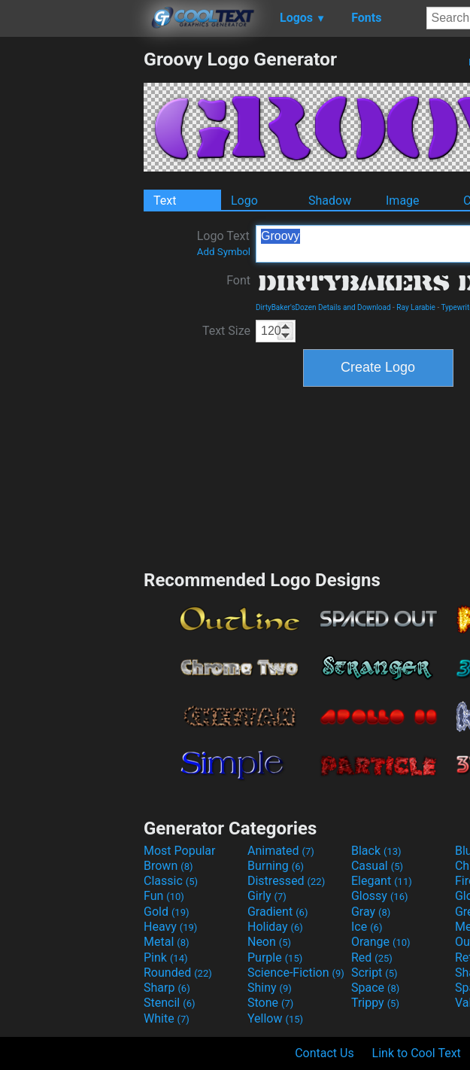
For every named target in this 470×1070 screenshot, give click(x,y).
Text (164, 200)
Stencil (169, 1003)
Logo (244, 200)
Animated (280, 851)
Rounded (178, 972)
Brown (168, 866)
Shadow (329, 200)
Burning (275, 866)
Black (376, 851)
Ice (366, 927)
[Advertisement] (71, 274)
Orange (381, 942)
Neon (269, 942)
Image (403, 200)
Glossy (379, 896)
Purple (274, 957)
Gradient (277, 911)
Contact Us (324, 1053)
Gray (370, 911)
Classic (171, 881)
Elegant (381, 881)
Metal (167, 942)
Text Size (226, 331)
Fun (164, 896)
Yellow (275, 1018)
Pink (166, 957)
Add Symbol (223, 251)
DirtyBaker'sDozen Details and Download (323, 307)
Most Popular (180, 851)
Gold (167, 911)
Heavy (170, 927)
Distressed (286, 881)
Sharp (167, 987)
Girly (267, 896)
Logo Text (223, 243)
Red (372, 957)
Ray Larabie (415, 307)
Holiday (275, 927)
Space (375, 987)
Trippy (375, 1003)
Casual (377, 866)
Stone (270, 1003)
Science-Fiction (295, 972)
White (167, 1018)
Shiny (269, 987)
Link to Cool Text (416, 1053)
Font (238, 280)
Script (374, 972)
